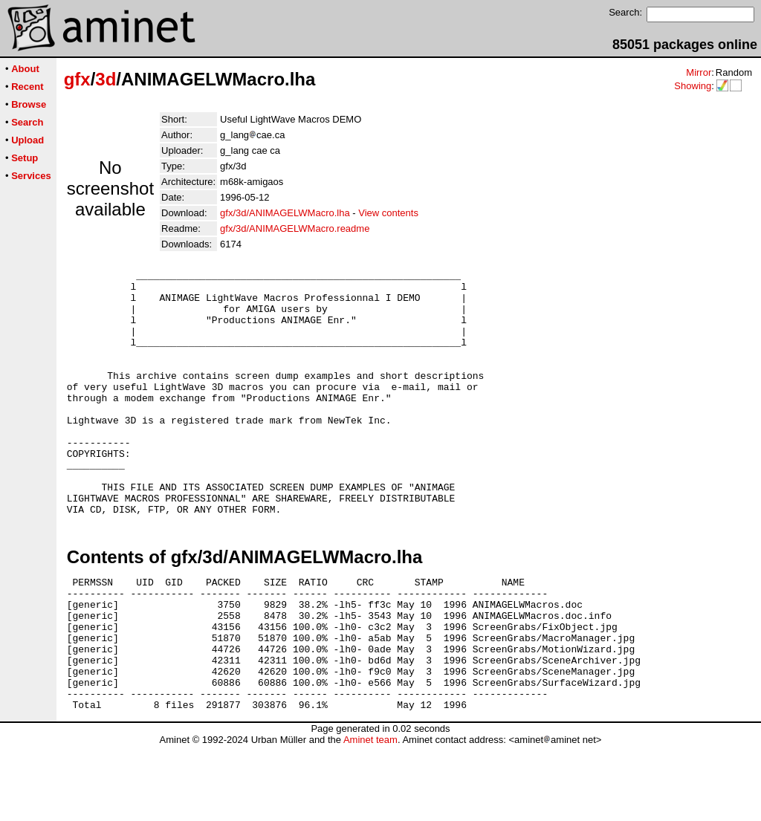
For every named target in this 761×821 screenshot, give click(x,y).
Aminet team (370, 815)
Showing (692, 85)
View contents (388, 212)
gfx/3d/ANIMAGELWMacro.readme (294, 228)
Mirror (698, 72)
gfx (77, 79)
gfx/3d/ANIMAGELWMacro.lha (285, 212)
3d (105, 79)
